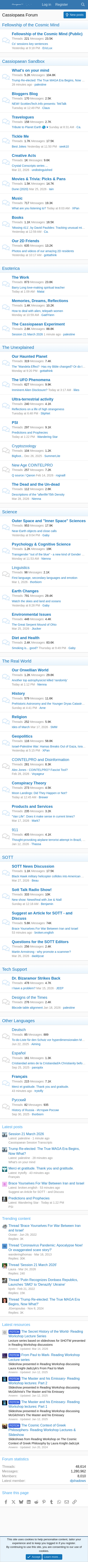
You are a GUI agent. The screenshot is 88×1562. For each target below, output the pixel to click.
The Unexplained (18, 347)
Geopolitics (22, 736)
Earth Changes (25, 591)
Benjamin (47, 904)
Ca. (79, 127)
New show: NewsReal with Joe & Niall (37, 899)
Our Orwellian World (30, 670)
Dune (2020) (20, 189)
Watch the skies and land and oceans (36, 601)
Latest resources (16, 1325)
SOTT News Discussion (33, 866)
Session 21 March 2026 (27, 334)
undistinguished (42, 170)
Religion (19, 717)
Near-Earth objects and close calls (34, 531)
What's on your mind (30, 70)
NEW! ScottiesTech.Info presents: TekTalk (39, 103)
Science (9, 511)
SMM (53, 727)
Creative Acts (24, 155)
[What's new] (74, 5)
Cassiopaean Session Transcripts (30, 1142)
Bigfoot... (17, 456)
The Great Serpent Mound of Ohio (34, 624)
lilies (76, 390)
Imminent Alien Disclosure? (29, 390)
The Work (20, 277)
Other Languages (18, 1020)
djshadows (78, 1481)
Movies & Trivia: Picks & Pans (39, 179)
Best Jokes (19, 146)
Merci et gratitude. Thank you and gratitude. (40, 1086)
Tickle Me (20, 136)
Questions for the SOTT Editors (40, 942)
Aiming (36, 1044)
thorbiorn (36, 582)
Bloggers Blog (25, 94)
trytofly (38, 1091)
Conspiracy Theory (29, 783)
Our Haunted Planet (29, 356)
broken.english (44, 932)
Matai (40, 291)
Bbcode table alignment (27, 1007)
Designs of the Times (29, 997)
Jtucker (36, 628)
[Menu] (6, 5)
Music (17, 198)
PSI (15, 423)
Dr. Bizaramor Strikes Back (36, 978)
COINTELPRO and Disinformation (40, 760)
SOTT (7, 857)
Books (17, 217)
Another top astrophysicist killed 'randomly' (40, 680)
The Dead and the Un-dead (36, 484)
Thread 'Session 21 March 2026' (32, 1265)
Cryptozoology (24, 446)
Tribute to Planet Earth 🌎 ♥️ (30, 127)
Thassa (36, 844)
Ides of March (21, 727)
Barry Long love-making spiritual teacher (38, 287)
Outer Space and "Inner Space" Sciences (49, 521)
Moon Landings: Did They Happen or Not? (39, 793)
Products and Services (32, 806)
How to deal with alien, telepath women (37, 311)
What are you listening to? (29, 208)
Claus (46, 108)
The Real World (16, 661)
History (18, 693)
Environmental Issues (31, 614)
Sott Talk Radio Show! (32, 890)
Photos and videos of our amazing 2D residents (43, 251)
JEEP (60, 988)
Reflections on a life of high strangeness (38, 409)
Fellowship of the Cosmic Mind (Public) (47, 34)
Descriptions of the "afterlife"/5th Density (38, 494)
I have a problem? (23, 988)
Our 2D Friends (25, 241)
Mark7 (36, 820)
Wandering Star (47, 436)
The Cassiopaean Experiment (38, 324)
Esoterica (11, 268)
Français (19, 1076)
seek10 (64, 146)
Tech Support (14, 969)
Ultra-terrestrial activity (32, 399)
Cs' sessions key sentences (30, 44)
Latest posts (12, 1127)
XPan (75, 208)
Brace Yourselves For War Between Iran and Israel (45, 928)
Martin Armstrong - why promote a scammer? (41, 951)
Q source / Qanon (23, 475)
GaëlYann (47, 315)
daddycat (38, 956)
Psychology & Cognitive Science (41, 544)
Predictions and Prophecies (30, 432)
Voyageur (38, 774)
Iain (51, 189)
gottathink (50, 255)
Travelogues (23, 117)
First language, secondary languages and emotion (44, 577)
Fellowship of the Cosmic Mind (30, 25)
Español (19, 1053)
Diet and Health (25, 638)
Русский (19, 1100)
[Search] (83, 5)
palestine (40, 84)
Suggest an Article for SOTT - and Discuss (36, 1192)
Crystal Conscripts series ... (30, 165)
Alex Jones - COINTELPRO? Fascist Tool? (40, 770)
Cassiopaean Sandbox (23, 61)
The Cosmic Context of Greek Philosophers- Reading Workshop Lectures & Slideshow (42, 1430)
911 (15, 830)
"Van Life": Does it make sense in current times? (43, 816)
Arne (42, 708)
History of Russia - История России (35, 1110)
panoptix (37, 1067)
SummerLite (52, 456)
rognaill (60, 475)
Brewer (43, 797)
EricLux (47, 48)
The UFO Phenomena (31, 380)
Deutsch (19, 1030)
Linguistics (21, 568)
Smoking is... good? (25, 648)
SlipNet (45, 413)
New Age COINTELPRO (32, 465)
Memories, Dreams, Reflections (40, 301)
